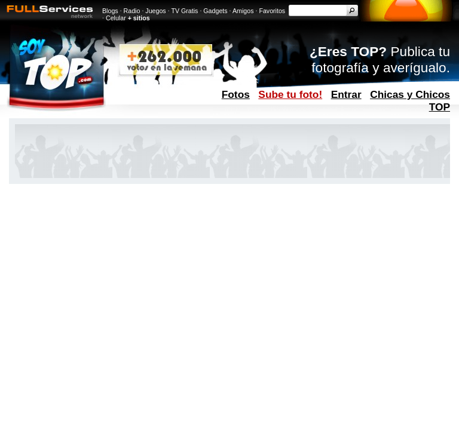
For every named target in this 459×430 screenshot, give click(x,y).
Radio (132, 10)
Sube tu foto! (290, 94)
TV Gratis (184, 10)
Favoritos (272, 10)
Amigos (243, 10)
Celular (116, 18)
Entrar (346, 94)
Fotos (236, 94)
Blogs (110, 10)
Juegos (155, 10)
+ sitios (139, 18)
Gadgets (215, 10)
